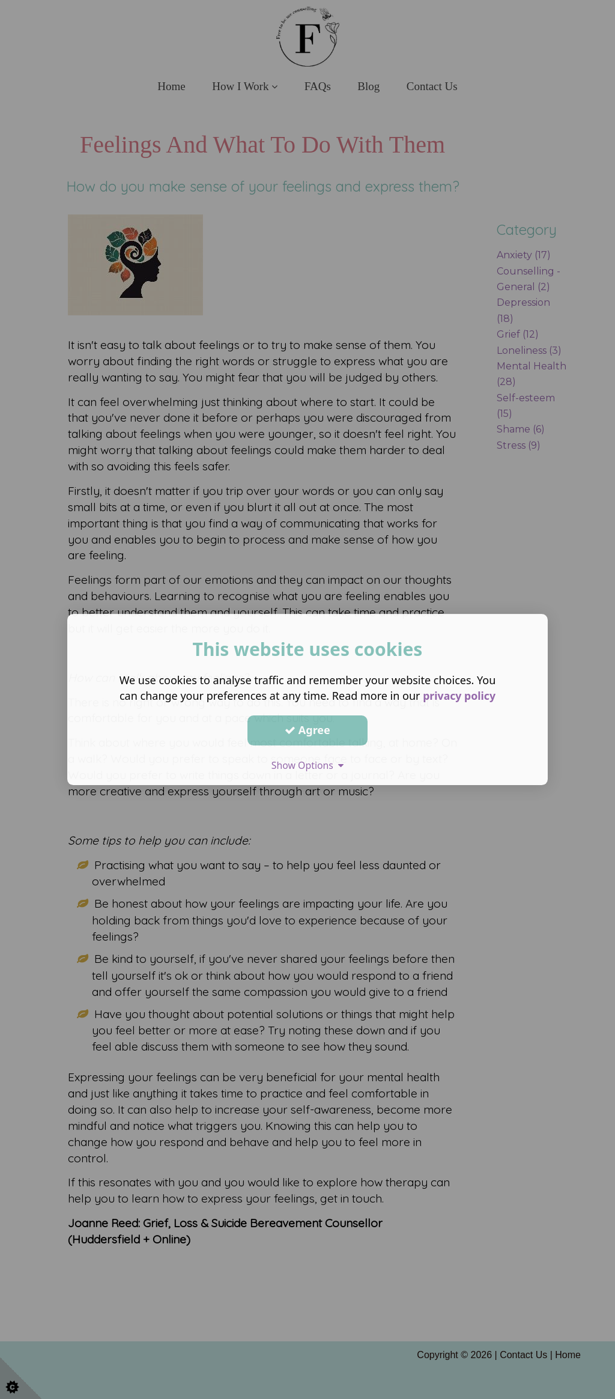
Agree (307, 730)
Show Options (307, 765)
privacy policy (459, 695)
